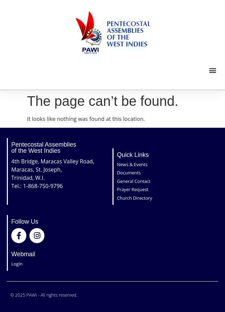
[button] (212, 70)
